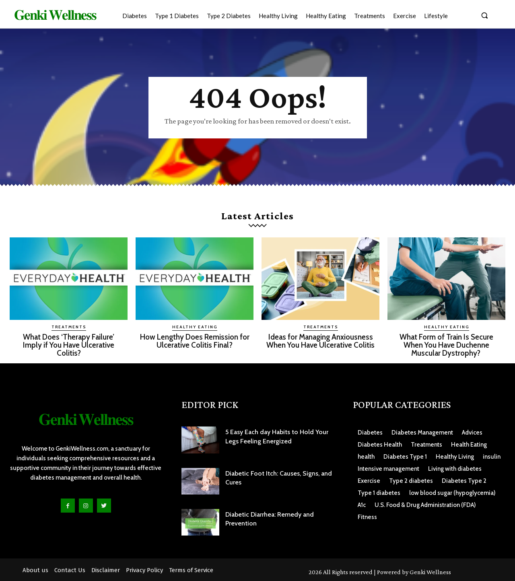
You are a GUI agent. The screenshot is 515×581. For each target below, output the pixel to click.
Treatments (69, 327)
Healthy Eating (194, 327)
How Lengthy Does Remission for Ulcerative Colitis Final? (194, 340)
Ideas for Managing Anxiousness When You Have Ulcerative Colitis (320, 340)
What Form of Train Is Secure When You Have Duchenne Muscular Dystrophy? (446, 344)
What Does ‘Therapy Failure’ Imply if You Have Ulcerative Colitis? (69, 344)
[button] (484, 15)
